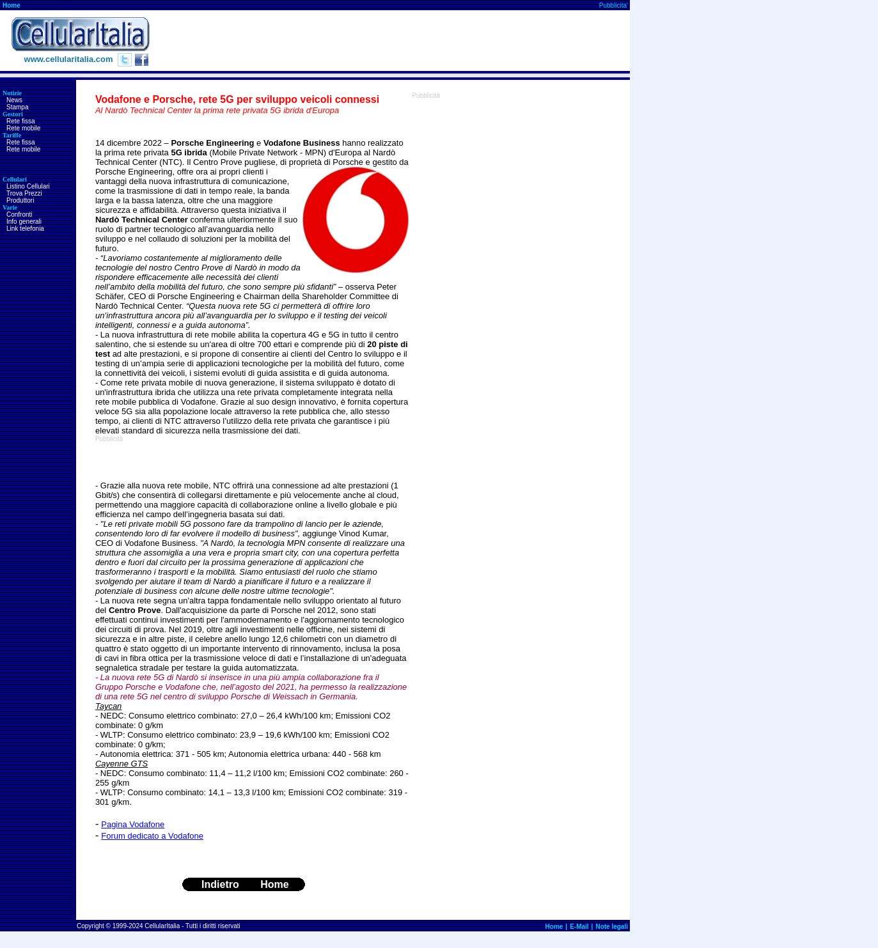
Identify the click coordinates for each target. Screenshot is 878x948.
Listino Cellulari (28, 186)
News (14, 100)
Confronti (19, 214)
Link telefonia (25, 228)
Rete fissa (20, 121)
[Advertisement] (397, 41)
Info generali (24, 221)
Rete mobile (23, 128)
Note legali (611, 926)
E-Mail (579, 926)
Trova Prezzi (24, 193)
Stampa (17, 107)
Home (11, 5)
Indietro (220, 884)
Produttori (20, 200)
